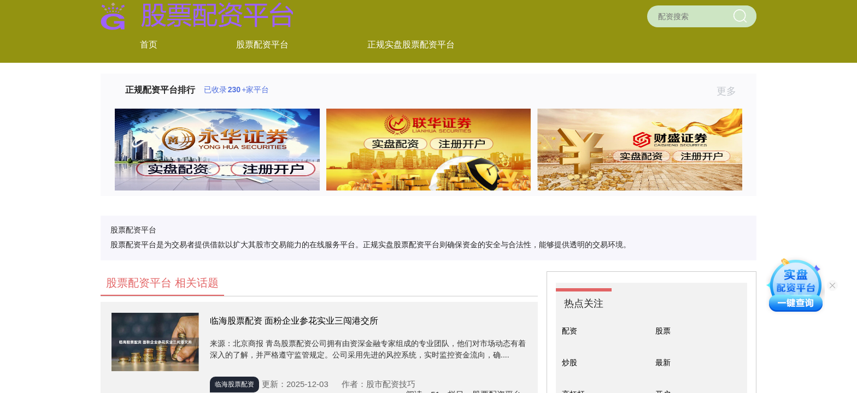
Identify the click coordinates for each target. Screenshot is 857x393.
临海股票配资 (234, 384)
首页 (148, 44)
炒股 (569, 362)
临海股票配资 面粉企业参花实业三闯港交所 (294, 320)
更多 (731, 91)
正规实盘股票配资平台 (411, 44)
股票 (663, 330)
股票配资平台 (262, 44)
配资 (569, 330)
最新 (663, 362)
